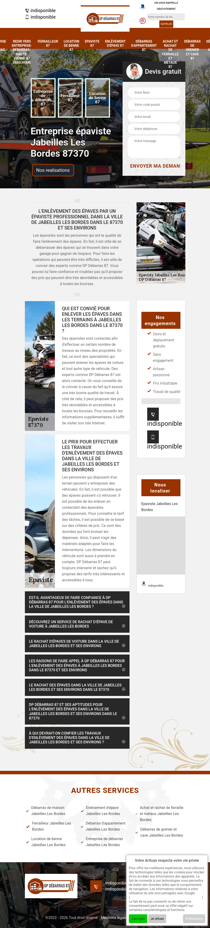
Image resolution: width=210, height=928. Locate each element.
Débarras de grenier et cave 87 (192, 50)
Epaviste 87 (92, 43)
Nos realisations (53, 170)
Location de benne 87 (71, 46)
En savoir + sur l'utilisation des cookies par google (166, 897)
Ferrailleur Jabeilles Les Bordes (48, 826)
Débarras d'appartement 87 (144, 46)
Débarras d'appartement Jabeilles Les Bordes (103, 826)
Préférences (194, 919)
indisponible (40, 10)
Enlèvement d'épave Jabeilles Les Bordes (100, 810)
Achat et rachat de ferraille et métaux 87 (170, 54)
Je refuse (157, 919)
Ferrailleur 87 (48, 43)
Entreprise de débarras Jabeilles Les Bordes (102, 842)
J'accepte (138, 919)
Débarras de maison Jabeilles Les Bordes (46, 810)
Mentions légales (115, 917)
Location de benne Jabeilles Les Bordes (46, 842)
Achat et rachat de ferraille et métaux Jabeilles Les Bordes (159, 813)
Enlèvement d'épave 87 (115, 43)
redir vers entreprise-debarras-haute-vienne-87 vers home (22, 52)
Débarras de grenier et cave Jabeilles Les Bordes (159, 832)
